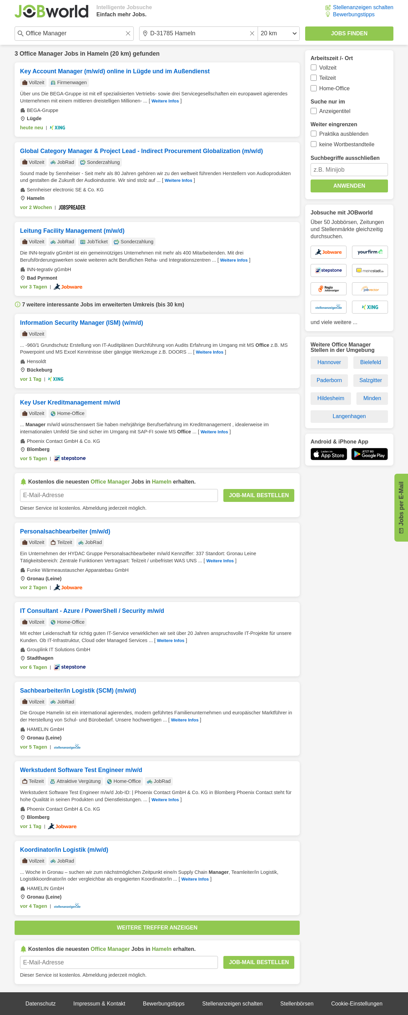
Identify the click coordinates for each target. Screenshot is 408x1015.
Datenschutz (40, 1004)
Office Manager (41, 53)
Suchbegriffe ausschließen (345, 158)
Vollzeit (328, 68)
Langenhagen (349, 416)
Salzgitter (370, 380)
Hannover (329, 362)
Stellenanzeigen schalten (363, 7)
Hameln (98, 53)
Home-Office (334, 88)
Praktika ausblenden (344, 134)
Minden (372, 398)
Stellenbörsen (297, 1004)
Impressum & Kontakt (99, 1004)
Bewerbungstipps (354, 14)
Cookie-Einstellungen (357, 1004)
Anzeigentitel (335, 111)
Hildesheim (330, 398)
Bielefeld (370, 362)
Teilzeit (327, 78)
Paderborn (329, 380)
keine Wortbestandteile (346, 144)
